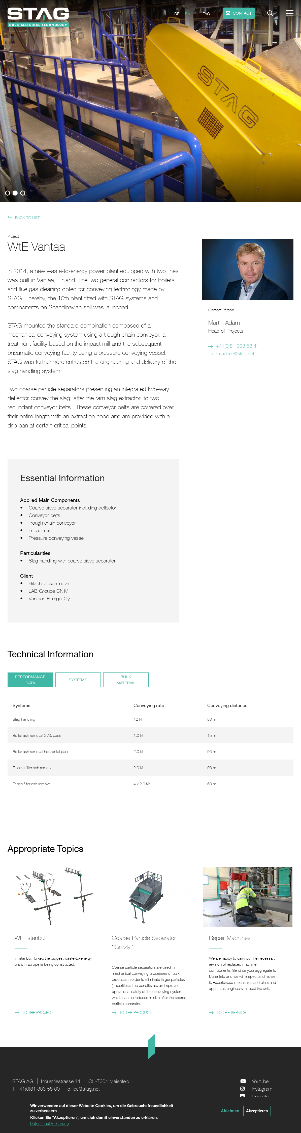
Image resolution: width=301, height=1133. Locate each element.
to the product (135, 1012)
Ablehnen (230, 1111)
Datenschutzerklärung (49, 1123)
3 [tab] (22, 193)
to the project (37, 1012)
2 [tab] (15, 193)
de (177, 13)
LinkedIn (260, 1096)
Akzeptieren (257, 1111)
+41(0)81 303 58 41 (237, 346)
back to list (27, 217)
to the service (231, 1012)
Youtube (260, 1081)
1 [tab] (7, 193)
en (187, 13)
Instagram (262, 1089)
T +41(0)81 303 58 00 (36, 1089)
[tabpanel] (150, 101)
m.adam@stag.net (235, 353)
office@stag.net (83, 1089)
